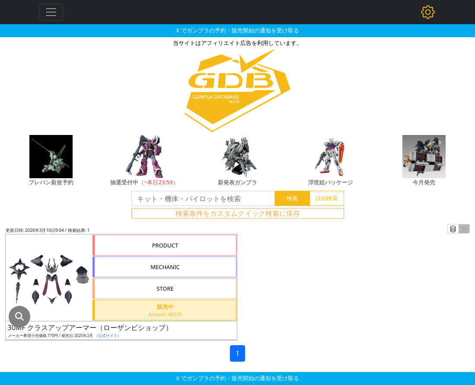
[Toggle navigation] (51, 12)
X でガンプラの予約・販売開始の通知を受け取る (237, 30)
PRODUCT (165, 245)
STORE (165, 288)
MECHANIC (165, 267)
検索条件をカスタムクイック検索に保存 (237, 213)
